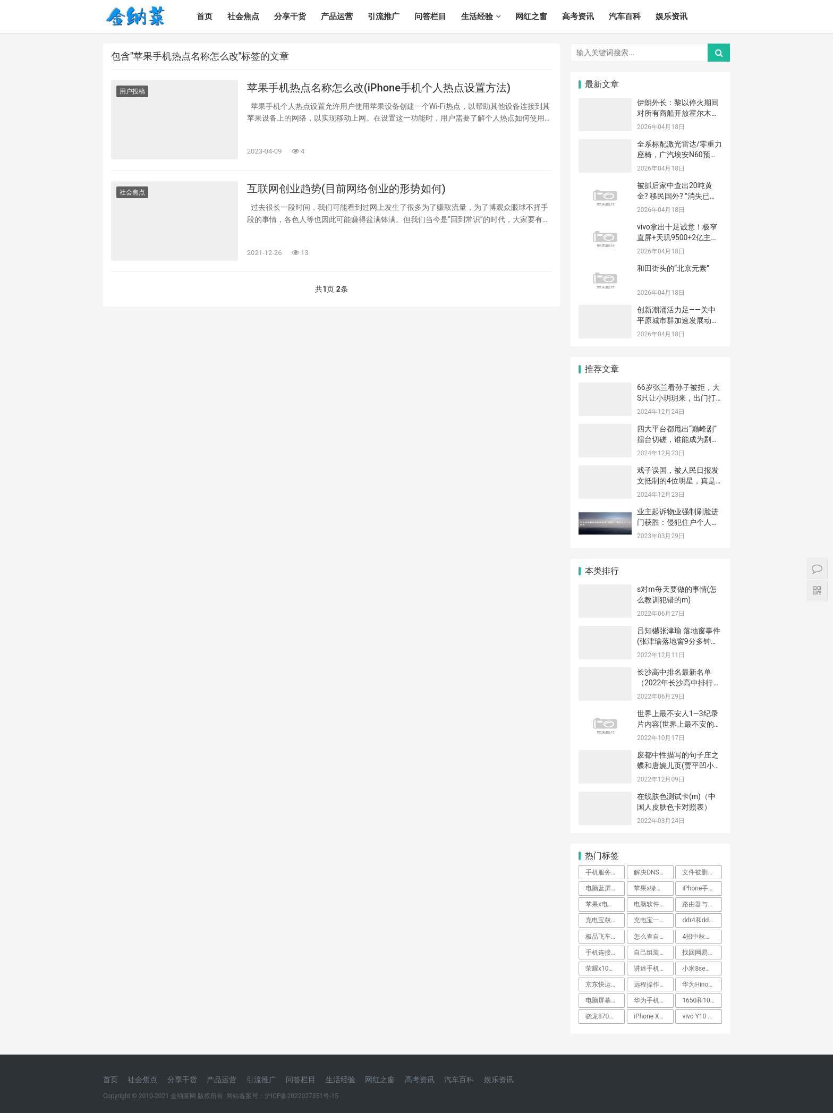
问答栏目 (430, 16)
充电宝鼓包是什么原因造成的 (605, 920)
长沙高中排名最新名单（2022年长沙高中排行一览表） (678, 682)
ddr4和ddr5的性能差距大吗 (701, 920)
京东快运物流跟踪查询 (605, 984)
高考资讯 (578, 16)
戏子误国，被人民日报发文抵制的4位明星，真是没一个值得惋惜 (678, 480)
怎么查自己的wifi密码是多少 (653, 936)
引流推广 (384, 16)
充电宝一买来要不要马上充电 (653, 920)
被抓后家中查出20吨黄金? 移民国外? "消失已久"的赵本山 (674, 195)
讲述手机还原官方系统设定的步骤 (653, 968)
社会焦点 (243, 16)
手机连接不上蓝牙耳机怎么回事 (605, 952)
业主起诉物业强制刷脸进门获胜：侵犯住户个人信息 (678, 522)
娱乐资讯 (671, 16)
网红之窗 (531, 16)
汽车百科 (625, 16)
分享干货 (290, 16)
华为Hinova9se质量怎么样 (701, 984)
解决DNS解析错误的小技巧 (653, 872)
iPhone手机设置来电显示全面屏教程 (701, 888)
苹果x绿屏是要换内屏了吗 (653, 888)
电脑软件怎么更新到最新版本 (653, 904)
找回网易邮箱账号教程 (701, 952)
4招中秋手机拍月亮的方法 (701, 936)
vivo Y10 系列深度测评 (701, 1016)
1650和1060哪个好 (701, 1000)
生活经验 (477, 16)
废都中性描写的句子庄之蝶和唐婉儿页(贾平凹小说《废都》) (679, 765)
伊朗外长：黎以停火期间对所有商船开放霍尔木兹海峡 (678, 113)
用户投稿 (132, 91)
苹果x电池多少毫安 (605, 904)
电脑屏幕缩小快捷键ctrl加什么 (605, 1000)
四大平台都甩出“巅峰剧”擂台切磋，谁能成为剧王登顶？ (678, 439)
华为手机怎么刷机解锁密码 (653, 1000)
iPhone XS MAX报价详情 (653, 1016)
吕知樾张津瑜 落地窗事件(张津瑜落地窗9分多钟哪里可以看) (678, 641)
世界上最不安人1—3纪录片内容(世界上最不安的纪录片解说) (679, 723)
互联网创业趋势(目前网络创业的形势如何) (346, 188)
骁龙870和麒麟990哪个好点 (605, 1016)
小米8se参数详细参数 (701, 968)
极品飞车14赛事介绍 (605, 936)
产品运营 (337, 16)
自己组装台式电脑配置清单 (653, 952)
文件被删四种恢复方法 (701, 872)
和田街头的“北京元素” (673, 268)
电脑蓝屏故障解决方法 (605, 888)
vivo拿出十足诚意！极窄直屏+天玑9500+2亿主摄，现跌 (677, 237)
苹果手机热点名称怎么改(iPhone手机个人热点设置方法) (379, 87)
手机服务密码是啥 (605, 872)
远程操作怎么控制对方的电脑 (653, 984)
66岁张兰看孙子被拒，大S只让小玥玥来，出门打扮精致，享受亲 (678, 397)
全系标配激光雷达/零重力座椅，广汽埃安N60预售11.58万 (679, 154)
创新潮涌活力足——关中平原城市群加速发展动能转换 (678, 320)
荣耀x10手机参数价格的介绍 (605, 968)
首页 (204, 16)
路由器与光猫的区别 (701, 904)
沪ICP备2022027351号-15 (301, 1096)
